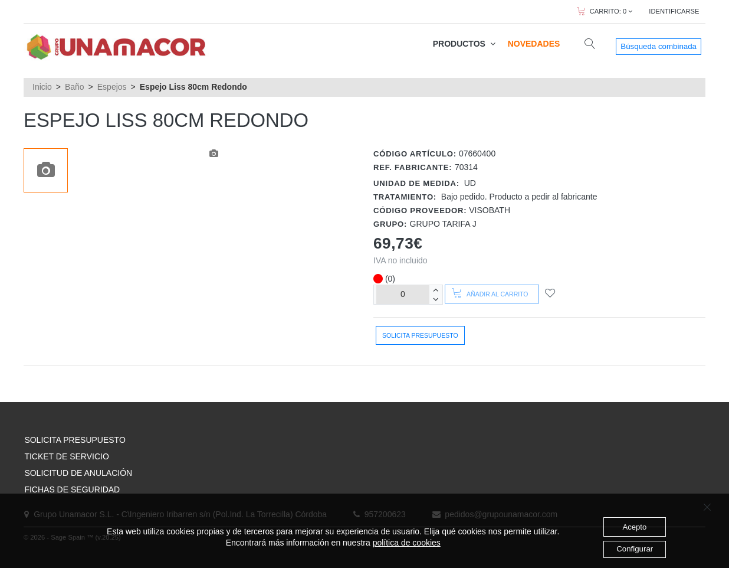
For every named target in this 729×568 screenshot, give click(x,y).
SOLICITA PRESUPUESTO (74, 440)
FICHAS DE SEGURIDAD (72, 489)
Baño (74, 87)
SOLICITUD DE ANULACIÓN (78, 473)
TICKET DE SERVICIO (66, 456)
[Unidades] (402, 294)
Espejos (112, 87)
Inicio (42, 87)
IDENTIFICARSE (674, 11)
